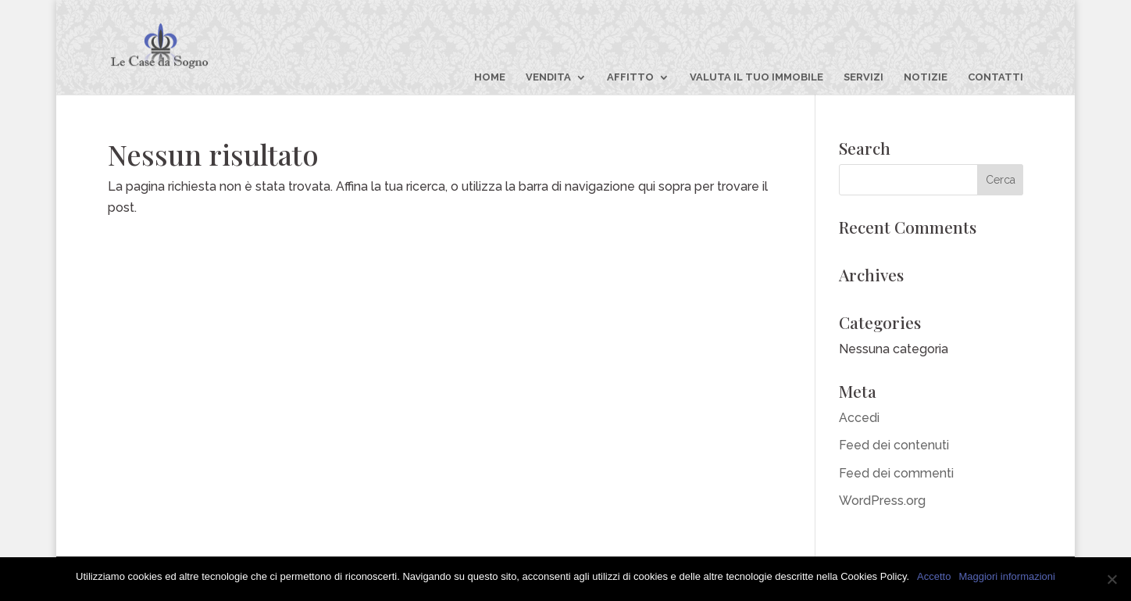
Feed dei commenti (896, 473)
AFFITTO (630, 77)
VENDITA (548, 77)
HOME (489, 77)
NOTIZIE (925, 77)
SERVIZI (863, 77)
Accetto (934, 576)
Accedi (859, 417)
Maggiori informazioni (1006, 576)
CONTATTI (995, 77)
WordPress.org (882, 500)
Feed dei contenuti (894, 445)
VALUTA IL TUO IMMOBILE (756, 77)
